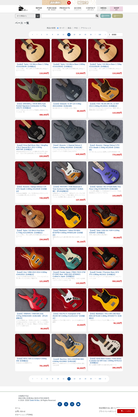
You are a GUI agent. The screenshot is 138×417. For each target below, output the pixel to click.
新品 (69, 28)
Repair (38, 9)
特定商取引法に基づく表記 (109, 408)
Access (77, 9)
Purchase (51, 9)
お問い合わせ (20, 411)
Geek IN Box (35, 400)
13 (74, 34)
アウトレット (86, 28)
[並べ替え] (115, 35)
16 (91, 34)
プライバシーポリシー (107, 411)
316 (100, 34)
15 (85, 34)
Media (103, 9)
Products (64, 9)
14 (80, 34)
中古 (76, 28)
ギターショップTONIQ (24, 415)
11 (63, 34)
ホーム (17, 408)
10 (58, 34)
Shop (116, 9)
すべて (62, 28)
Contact (90, 9)
